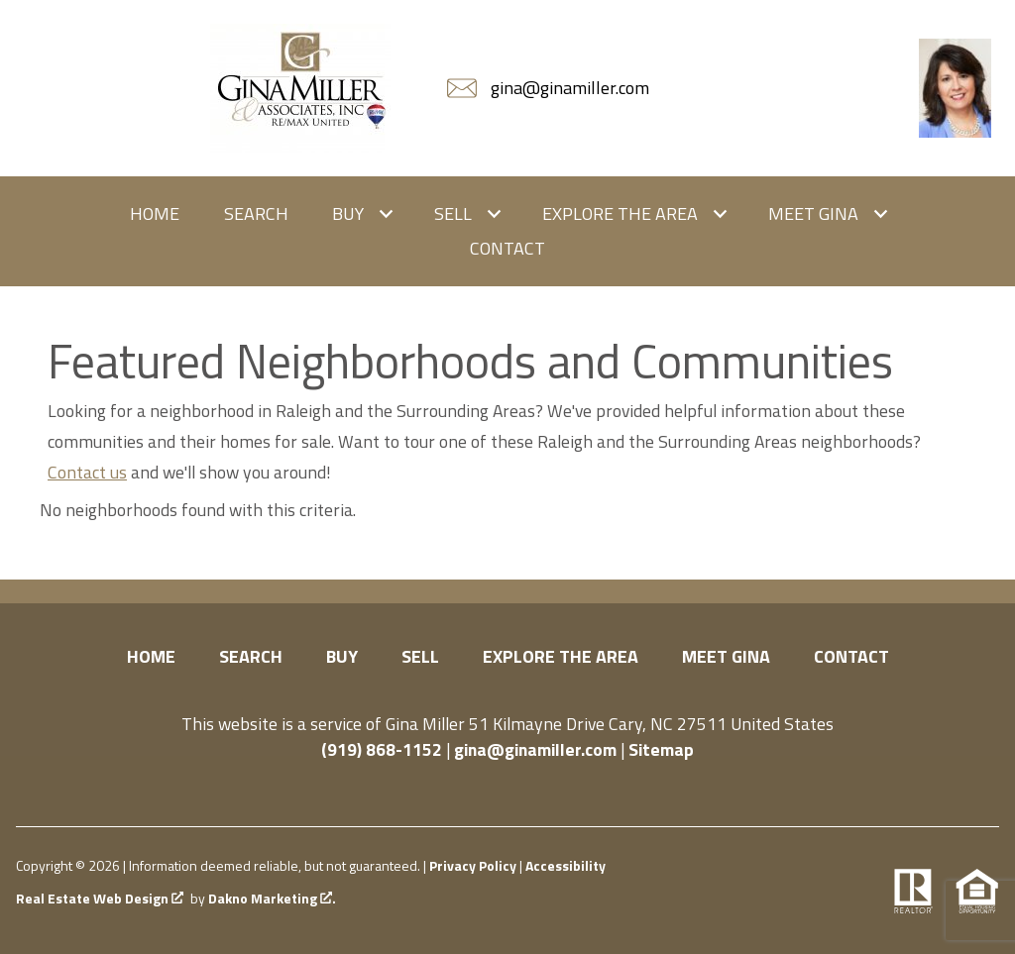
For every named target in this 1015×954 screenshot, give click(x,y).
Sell (420, 656)
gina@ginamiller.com (535, 749)
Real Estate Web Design (99, 899)
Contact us (87, 472)
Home (154, 214)
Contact (507, 249)
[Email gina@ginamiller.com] (550, 88)
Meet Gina (726, 656)
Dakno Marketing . (272, 899)
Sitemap (661, 749)
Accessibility (565, 865)
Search (256, 214)
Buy (342, 656)
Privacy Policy (472, 865)
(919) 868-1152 (381, 749)
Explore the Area (560, 656)
